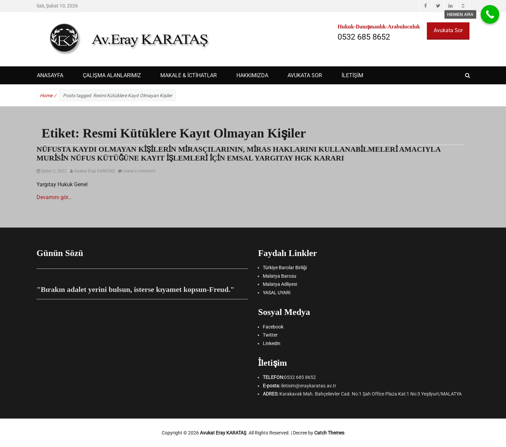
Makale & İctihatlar (188, 75)
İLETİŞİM (352, 75)
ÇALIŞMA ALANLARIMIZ (112, 75)
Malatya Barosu (279, 276)
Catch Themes (329, 432)
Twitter (270, 335)
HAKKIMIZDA (252, 75)
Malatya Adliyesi (280, 284)
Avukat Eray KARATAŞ (94, 171)
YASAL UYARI (277, 292)
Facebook (273, 326)
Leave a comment (139, 171)
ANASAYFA (50, 75)
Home (48, 95)
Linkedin (271, 343)
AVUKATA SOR (305, 75)
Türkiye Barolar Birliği (285, 267)
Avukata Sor (448, 30)
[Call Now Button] (490, 14)
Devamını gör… (54, 197)
